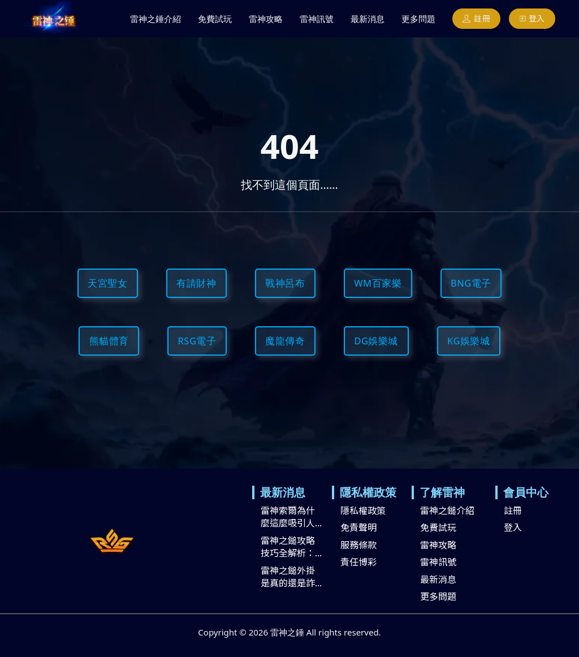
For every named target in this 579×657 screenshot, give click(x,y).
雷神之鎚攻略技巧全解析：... (291, 546)
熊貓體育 (109, 340)
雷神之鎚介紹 (447, 510)
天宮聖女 (107, 282)
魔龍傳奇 (285, 340)
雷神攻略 (266, 18)
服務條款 (358, 544)
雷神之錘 (287, 632)
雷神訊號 (317, 18)
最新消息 (367, 18)
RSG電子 (197, 340)
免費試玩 (215, 18)
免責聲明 (358, 527)
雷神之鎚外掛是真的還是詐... (291, 576)
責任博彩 (358, 561)
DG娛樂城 (376, 340)
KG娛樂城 (468, 340)
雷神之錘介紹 (155, 18)
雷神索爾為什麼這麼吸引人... (291, 516)
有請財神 (196, 282)
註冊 (477, 18)
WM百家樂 (377, 282)
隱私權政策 (363, 510)
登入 (532, 18)
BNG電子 (471, 282)
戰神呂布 (285, 282)
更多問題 (418, 18)
